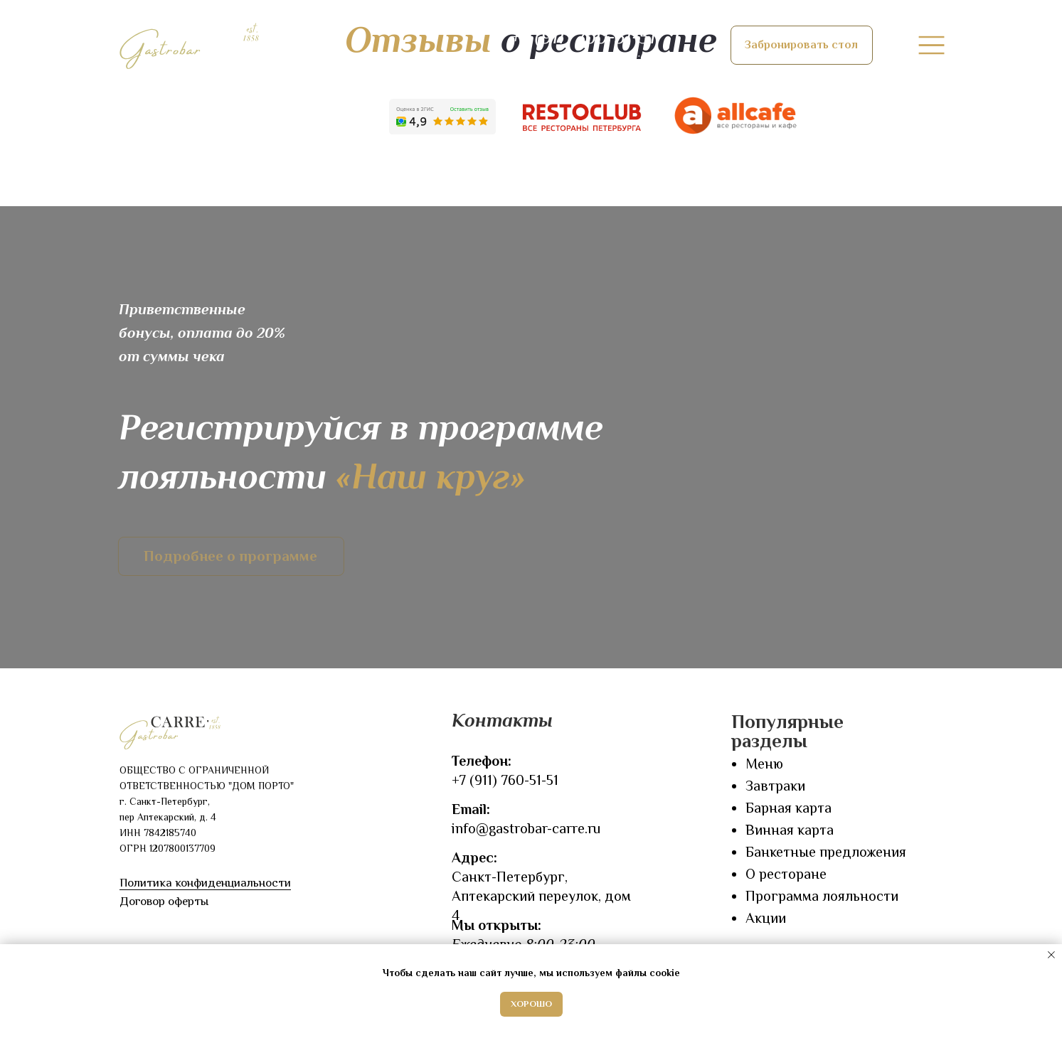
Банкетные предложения (825, 852)
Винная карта (789, 830)
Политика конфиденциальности (205, 882)
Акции (765, 918)
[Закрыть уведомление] (1051, 955)
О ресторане (786, 874)
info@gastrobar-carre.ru (526, 828)
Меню (764, 763)
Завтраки (775, 785)
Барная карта (788, 807)
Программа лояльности (821, 896)
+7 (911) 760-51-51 (505, 780)
